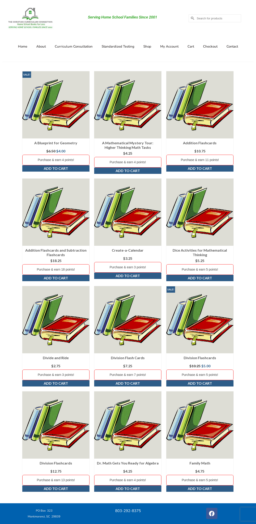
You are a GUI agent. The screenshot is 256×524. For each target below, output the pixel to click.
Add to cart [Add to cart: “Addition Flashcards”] (200, 168)
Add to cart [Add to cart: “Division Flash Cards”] (128, 383)
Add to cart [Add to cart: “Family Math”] (200, 488)
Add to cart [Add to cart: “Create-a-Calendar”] (128, 275)
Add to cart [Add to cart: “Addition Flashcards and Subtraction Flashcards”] (56, 278)
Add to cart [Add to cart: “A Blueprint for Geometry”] (56, 168)
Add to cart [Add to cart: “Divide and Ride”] (56, 383)
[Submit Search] (192, 18)
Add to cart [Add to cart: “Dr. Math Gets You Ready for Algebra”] (128, 488)
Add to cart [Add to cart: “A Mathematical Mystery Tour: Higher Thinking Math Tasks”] (128, 170)
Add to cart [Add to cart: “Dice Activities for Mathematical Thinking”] (200, 278)
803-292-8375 (128, 510)
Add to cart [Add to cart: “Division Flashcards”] (200, 383)
